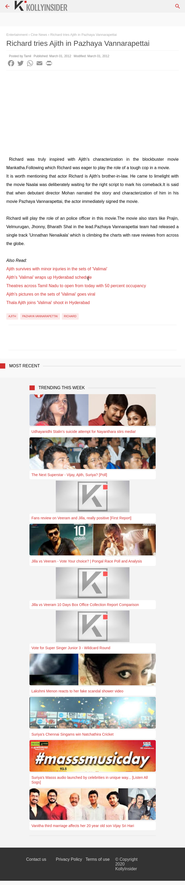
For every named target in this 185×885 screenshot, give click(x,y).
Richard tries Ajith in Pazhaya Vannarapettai (83, 35)
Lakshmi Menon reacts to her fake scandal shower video (77, 691)
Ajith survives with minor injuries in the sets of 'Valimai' (56, 269)
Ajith (12, 316)
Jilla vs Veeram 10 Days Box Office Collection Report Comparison (85, 605)
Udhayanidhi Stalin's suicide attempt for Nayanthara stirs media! (84, 431)
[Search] (177, 6)
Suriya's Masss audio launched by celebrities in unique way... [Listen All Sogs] (90, 779)
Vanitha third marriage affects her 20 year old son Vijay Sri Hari (83, 826)
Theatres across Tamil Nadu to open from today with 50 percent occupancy (76, 285)
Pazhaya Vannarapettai (40, 316)
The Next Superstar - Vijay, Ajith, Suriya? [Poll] (69, 475)
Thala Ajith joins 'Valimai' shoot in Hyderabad (48, 302)
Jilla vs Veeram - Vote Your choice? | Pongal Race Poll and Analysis (87, 561)
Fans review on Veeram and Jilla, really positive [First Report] (82, 518)
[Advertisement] (92, 110)
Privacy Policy (69, 859)
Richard (70, 316)
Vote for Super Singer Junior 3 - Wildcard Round (71, 648)
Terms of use (98, 859)
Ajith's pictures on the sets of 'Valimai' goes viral (50, 294)
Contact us (36, 859)
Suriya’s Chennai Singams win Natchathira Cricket (73, 734)
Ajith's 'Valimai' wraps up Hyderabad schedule (49, 277)
